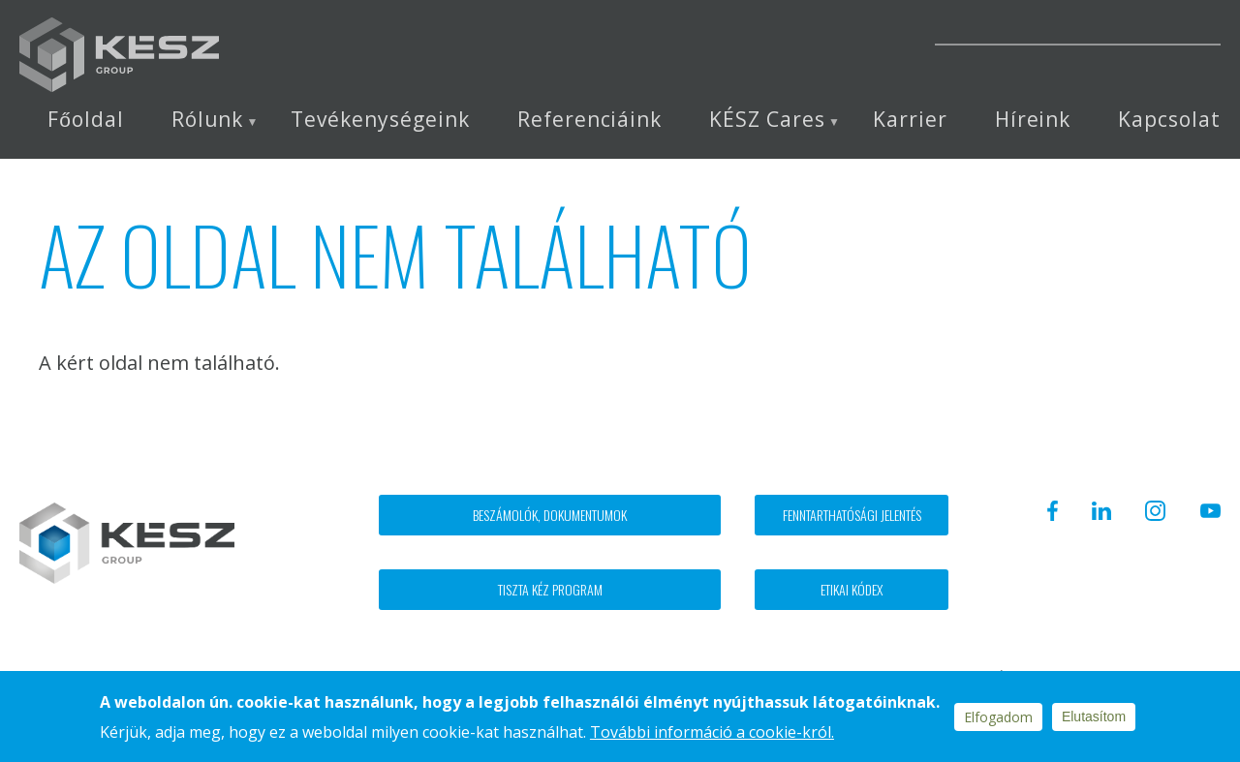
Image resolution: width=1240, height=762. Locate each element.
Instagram (816, 30)
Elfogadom (998, 717)
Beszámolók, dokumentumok (550, 514)
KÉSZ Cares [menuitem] (767, 119)
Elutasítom (1094, 716)
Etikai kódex (852, 589)
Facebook (713, 30)
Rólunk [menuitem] (207, 119)
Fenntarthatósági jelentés (852, 514)
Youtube (871, 30)
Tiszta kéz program (550, 589)
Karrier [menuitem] (910, 119)
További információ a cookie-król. (712, 732)
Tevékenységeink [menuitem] (380, 119)
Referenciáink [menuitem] (589, 119)
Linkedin (762, 30)
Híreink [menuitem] (1033, 119)
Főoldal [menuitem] (85, 119)
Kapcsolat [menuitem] (1169, 119)
